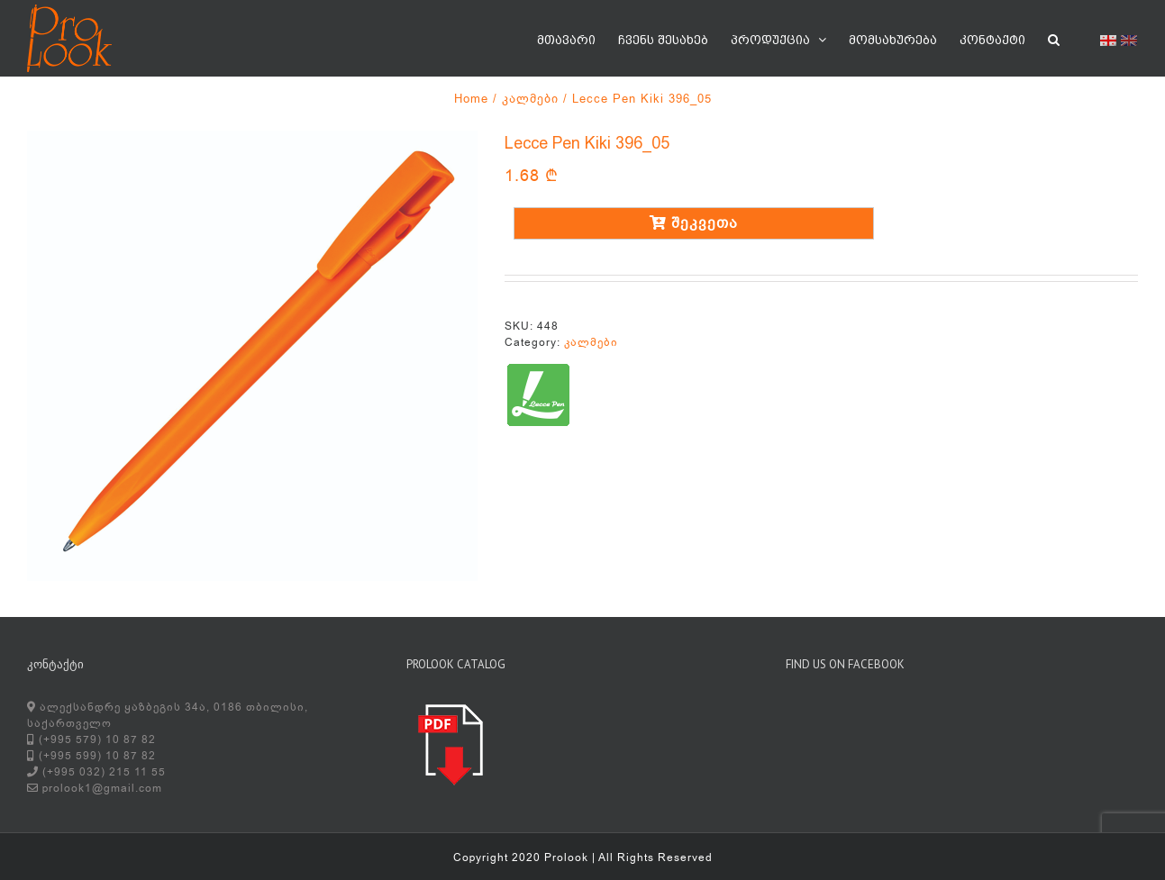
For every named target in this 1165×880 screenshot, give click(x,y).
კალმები (591, 342)
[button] (1054, 38)
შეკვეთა (694, 223)
